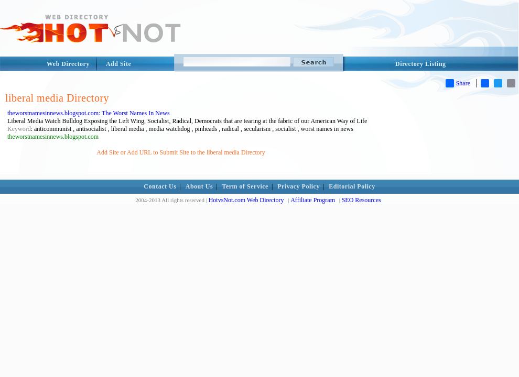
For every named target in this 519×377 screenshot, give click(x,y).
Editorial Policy (352, 186)
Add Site (118, 64)
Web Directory (68, 64)
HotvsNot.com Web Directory (246, 200)
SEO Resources (361, 200)
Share (458, 83)
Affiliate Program (312, 200)
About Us (199, 186)
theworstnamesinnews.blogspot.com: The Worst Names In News (88, 113)
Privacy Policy (298, 186)
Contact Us (160, 186)
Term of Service (245, 186)
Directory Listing (420, 64)
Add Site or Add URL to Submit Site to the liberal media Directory (180, 152)
